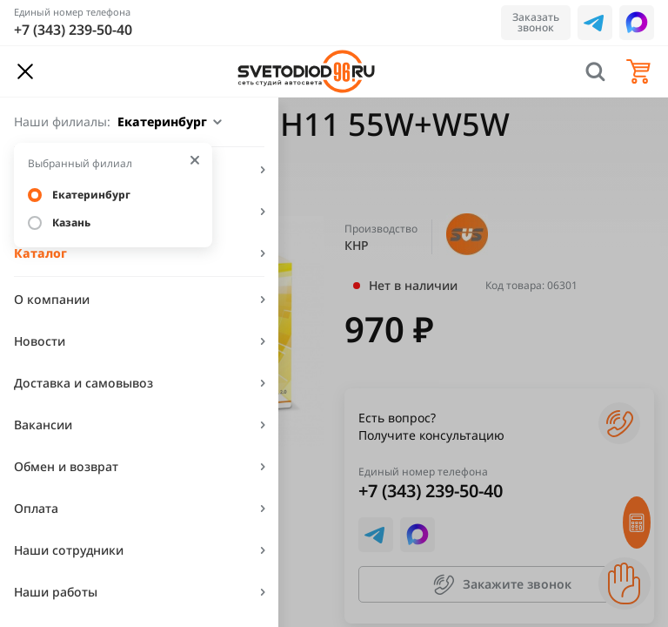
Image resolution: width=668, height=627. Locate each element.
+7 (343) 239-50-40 (73, 29)
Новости (39, 341)
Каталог (40, 253)
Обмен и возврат (66, 466)
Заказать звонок (535, 22)
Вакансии (43, 424)
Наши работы (55, 591)
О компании (52, 299)
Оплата (36, 508)
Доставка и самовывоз (83, 382)
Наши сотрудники (69, 550)
